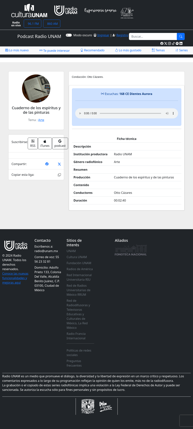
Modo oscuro (83, 35)
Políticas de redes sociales (79, 352)
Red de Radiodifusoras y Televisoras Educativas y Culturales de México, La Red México (78, 314)
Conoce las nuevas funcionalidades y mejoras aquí (15, 278)
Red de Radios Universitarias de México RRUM (78, 290)
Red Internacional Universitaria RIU (79, 277)
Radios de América (80, 269)
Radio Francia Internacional (76, 336)
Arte (41, 120)
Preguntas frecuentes (74, 363)
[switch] (69, 35)
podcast (60, 143)
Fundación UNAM (79, 263)
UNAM (71, 251)
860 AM (52, 24)
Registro (122, 35)
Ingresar (103, 35)
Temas (158, 50)
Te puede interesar (54, 50)
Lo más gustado (128, 50)
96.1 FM (32, 24)
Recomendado (92, 50)
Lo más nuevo (17, 50)
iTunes (45, 144)
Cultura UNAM (77, 257)
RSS (32, 143)
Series (181, 50)
